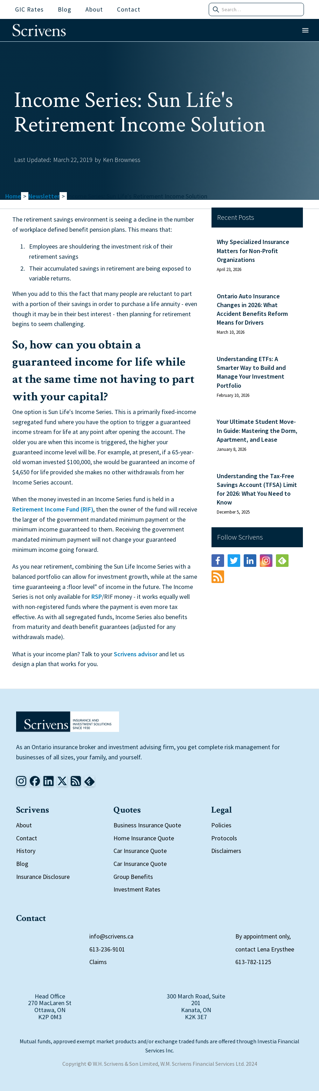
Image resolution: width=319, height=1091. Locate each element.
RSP (96, 596)
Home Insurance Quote (143, 838)
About (24, 825)
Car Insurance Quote (140, 851)
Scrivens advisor (136, 654)
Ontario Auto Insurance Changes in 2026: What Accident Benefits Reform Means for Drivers (252, 309)
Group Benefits (133, 877)
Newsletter (44, 196)
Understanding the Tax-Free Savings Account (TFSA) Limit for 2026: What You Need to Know (257, 489)
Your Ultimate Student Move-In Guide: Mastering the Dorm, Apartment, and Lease (257, 430)
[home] (39, 30)
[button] (305, 30)
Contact (26, 838)
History (25, 851)
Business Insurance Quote (147, 825)
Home (13, 196)
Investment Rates (136, 889)
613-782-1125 (253, 962)
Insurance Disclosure (43, 877)
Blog (22, 864)
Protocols (224, 838)
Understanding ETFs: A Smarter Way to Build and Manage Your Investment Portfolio (251, 372)
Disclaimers (226, 851)
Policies (221, 825)
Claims (98, 962)
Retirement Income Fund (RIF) (52, 509)
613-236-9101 (107, 949)
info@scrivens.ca (111, 936)
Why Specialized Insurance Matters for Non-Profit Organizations (253, 250)
